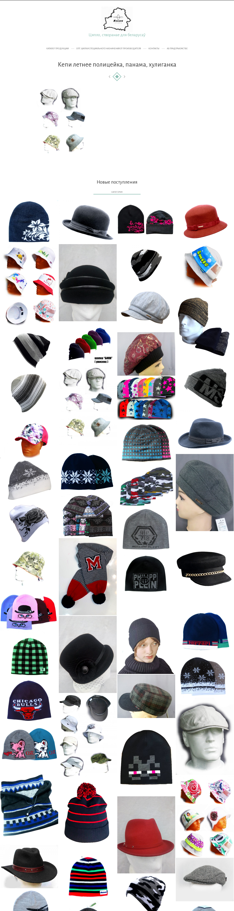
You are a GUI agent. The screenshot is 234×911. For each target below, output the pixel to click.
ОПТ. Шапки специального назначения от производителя (108, 49)
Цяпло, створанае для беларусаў (117, 35)
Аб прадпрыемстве (177, 49)
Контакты (153, 49)
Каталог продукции (57, 49)
